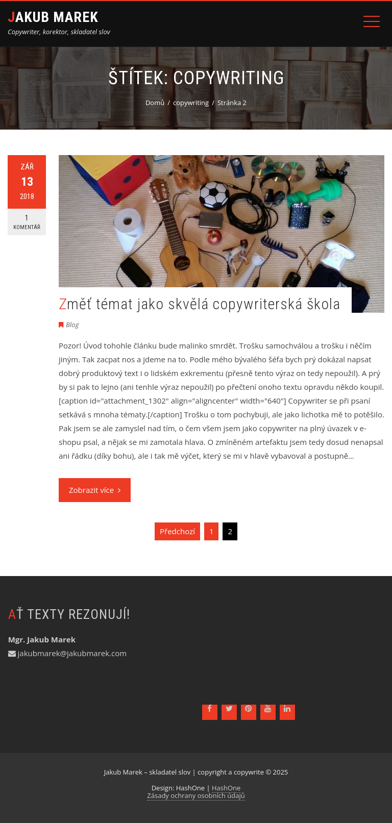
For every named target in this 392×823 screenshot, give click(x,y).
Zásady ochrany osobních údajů (195, 795)
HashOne (226, 787)
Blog (72, 324)
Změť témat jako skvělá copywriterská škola (199, 304)
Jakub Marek (53, 17)
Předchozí (177, 531)
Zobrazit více (94, 490)
